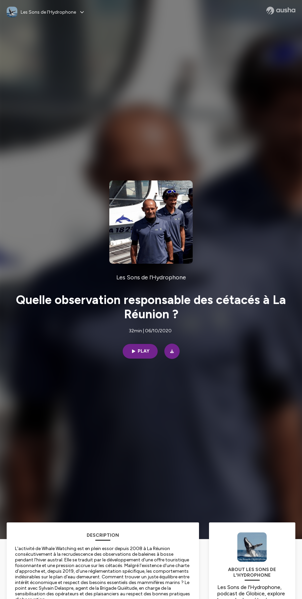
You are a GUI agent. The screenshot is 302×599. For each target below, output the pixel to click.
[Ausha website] (280, 11)
